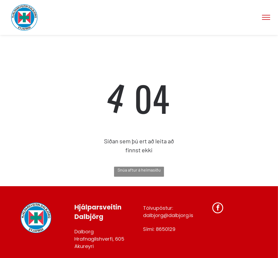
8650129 (165, 229)
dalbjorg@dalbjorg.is (168, 215)
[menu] (266, 17)
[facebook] (217, 208)
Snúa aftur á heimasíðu (139, 169)
